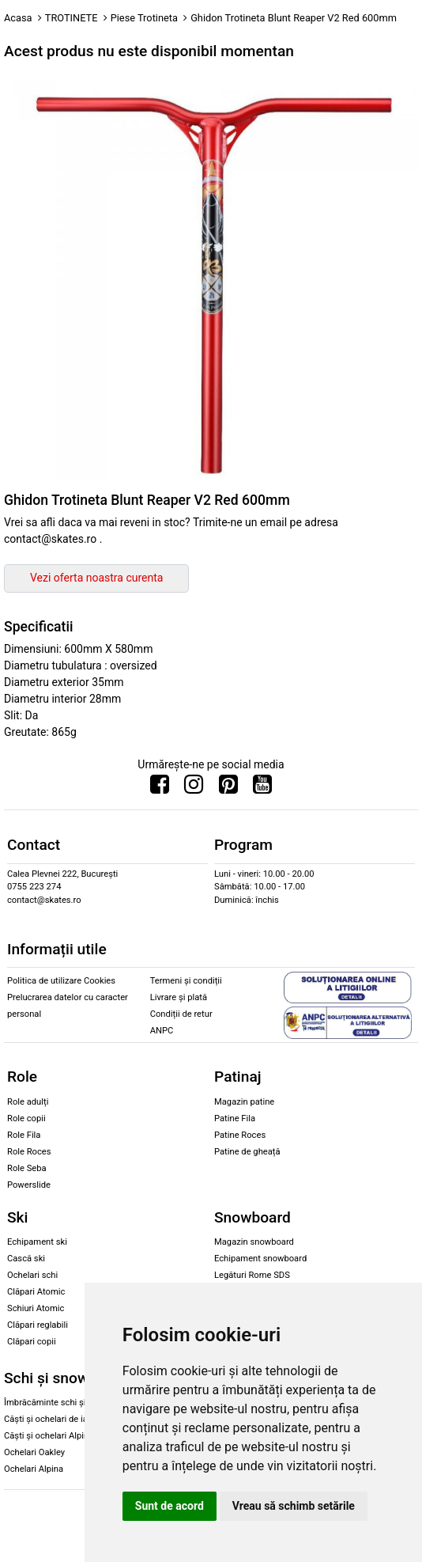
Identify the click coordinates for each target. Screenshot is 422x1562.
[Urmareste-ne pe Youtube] (262, 788)
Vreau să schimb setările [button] (293, 1505)
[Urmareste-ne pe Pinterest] (228, 788)
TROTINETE (71, 18)
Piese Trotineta (144, 18)
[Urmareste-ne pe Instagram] (193, 788)
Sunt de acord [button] (169, 1505)
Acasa (18, 18)
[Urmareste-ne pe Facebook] (159, 788)
